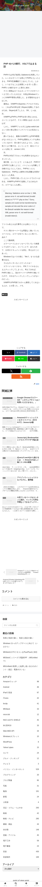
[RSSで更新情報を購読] (20, 376)
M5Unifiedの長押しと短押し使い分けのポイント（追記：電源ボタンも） (20, 667)
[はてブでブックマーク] (34, 352)
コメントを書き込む (21, 599)
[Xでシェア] (8, 352)
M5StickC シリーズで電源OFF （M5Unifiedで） (20, 659)
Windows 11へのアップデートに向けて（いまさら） (20, 645)
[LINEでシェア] (21, 358)
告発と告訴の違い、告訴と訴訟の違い (18, 638)
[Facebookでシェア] (21, 352)
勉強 (4, 294)
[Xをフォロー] (11, 371)
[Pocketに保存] (8, 358)
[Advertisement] (21, 35)
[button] (34, 358)
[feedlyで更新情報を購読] (30, 371)
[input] (21, 625)
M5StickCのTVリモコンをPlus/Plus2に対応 (20, 652)
